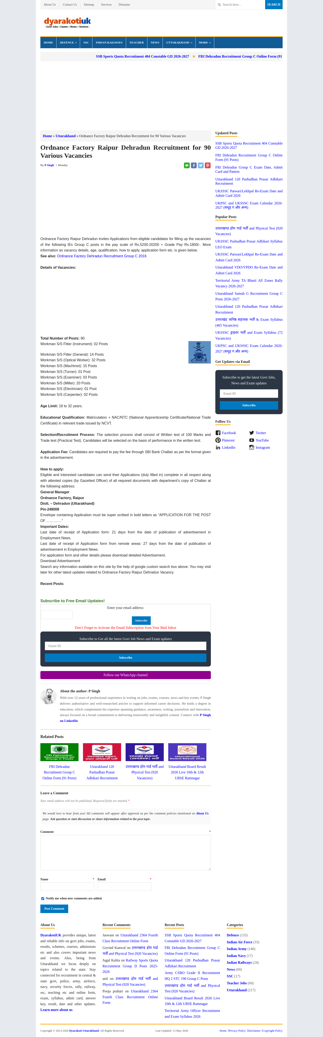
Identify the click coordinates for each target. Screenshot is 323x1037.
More (203, 42)
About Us (50, 4)
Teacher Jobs (237, 983)
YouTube (262, 440)
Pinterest (228, 440)
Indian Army (237, 949)
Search (273, 4)
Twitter (261, 433)
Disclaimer (254, 1030)
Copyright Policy (273, 1030)
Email (124, 879)
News (155, 42)
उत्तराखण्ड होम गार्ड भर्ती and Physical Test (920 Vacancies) (145, 772)
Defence (67, 42)
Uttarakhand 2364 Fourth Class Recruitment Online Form (130, 997)
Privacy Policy (237, 1030)
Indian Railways (109, 42)
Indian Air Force (239, 942)
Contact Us (70, 4)
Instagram (263, 447)
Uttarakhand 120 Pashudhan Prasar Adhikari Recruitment (102, 772)
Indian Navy (236, 956)
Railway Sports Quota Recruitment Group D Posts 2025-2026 (130, 966)
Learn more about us (56, 1010)
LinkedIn (228, 447)
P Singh (49, 165)
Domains (124, 4)
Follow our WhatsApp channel (126, 675)
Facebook (229, 433)
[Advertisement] (161, 96)
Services (106, 4)
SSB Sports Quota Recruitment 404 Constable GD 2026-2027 (153, 56)
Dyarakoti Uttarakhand (84, 1030)
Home (48, 42)
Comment (125, 831)
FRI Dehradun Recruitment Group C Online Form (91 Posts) (256, 56)
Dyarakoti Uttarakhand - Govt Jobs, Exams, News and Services (67, 23)
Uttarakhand (177, 42)
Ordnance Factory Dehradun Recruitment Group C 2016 (101, 256)
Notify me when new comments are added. (74, 898)
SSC (86, 42)
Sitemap (89, 4)
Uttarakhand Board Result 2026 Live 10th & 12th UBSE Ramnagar (187, 772)
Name (67, 879)
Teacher (136, 42)
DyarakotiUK (50, 935)
